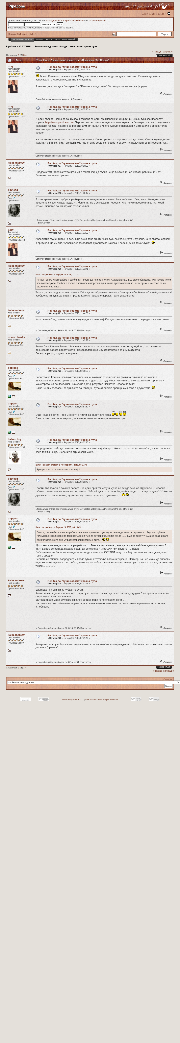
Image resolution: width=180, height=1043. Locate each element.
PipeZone (11, 46)
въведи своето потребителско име (65, 20)
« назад (156, 51)
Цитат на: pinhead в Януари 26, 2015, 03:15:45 (57, 527)
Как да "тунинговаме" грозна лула (78, 46)
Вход (57, 39)
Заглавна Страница (22, 39)
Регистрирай (68, 39)
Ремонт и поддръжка (46, 46)
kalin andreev (16, 162)
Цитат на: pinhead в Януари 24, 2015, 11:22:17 (57, 275)
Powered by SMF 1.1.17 (72, 699)
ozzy (11, 66)
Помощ (39, 39)
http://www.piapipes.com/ (59, 122)
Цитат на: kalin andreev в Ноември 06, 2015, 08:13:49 (61, 465)
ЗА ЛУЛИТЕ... (25, 46)
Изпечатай (164, 56)
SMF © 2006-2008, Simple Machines (101, 699)
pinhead (13, 189)
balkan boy (15, 439)
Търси (49, 39)
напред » (167, 51)
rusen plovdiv (16, 337)
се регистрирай (97, 20)
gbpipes (13, 367)
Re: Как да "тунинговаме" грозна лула (72, 66)
